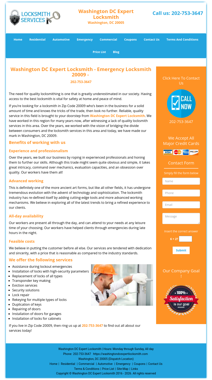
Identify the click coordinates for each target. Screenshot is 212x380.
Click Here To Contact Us (181, 81)
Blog (116, 52)
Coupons (130, 39)
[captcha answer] (185, 239)
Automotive (61, 39)
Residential (37, 39)
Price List (99, 52)
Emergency (85, 39)
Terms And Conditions (182, 39)
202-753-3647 (187, 13)
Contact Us (151, 39)
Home (18, 39)
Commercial (108, 39)
